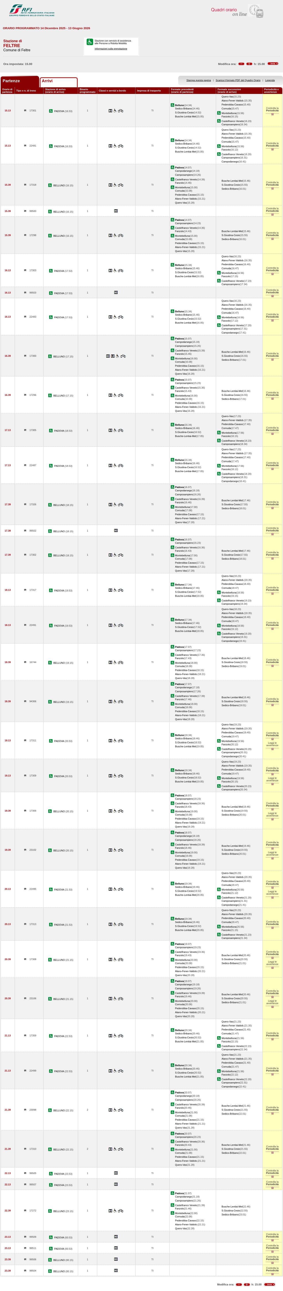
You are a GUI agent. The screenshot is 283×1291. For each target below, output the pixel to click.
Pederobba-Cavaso (232, 104)
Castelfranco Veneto (233, 121)
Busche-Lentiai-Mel (185, 116)
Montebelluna (229, 113)
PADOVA (59, 111)
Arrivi (47, 80)
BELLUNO (59, 185)
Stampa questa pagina (198, 80)
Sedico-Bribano (183, 108)
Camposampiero (230, 124)
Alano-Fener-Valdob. (233, 100)
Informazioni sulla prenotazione (111, 48)
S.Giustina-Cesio (184, 112)
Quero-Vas (227, 96)
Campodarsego (230, 161)
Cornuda (226, 108)
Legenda (270, 80)
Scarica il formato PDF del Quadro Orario (238, 80)
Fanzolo (226, 116)
